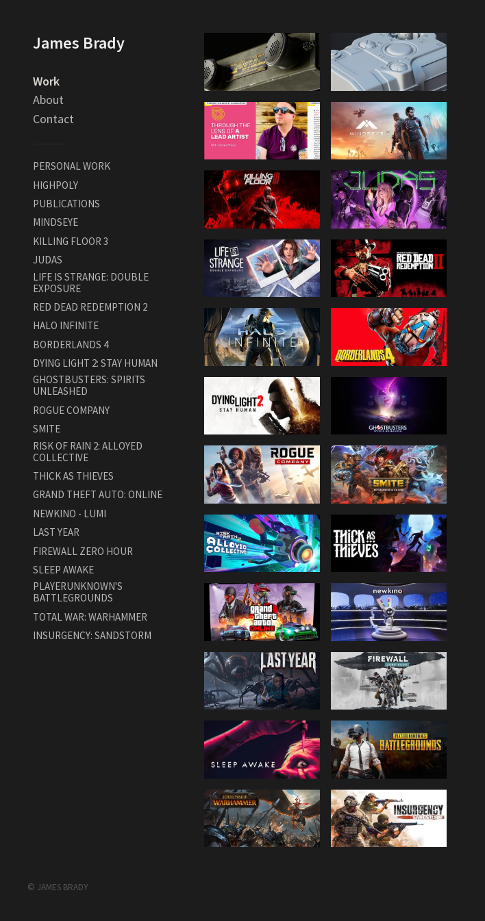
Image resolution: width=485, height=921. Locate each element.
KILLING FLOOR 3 (70, 241)
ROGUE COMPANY (71, 410)
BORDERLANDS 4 (70, 344)
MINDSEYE (55, 222)
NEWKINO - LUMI (69, 513)
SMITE (46, 428)
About (48, 99)
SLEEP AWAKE (63, 569)
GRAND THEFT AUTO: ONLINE (97, 494)
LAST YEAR (56, 532)
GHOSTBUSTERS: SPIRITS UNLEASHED (89, 385)
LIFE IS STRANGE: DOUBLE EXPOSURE (91, 282)
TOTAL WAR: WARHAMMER (90, 617)
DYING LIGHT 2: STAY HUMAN (95, 363)
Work (46, 81)
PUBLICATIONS (66, 203)
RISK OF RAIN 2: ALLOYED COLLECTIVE (87, 451)
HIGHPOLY (55, 185)
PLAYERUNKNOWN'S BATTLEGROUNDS (78, 592)
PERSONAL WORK (71, 166)
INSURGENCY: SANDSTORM (92, 635)
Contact (53, 119)
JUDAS (47, 259)
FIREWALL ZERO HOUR (83, 551)
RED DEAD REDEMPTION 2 (90, 307)
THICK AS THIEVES (73, 476)
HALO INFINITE (66, 325)
